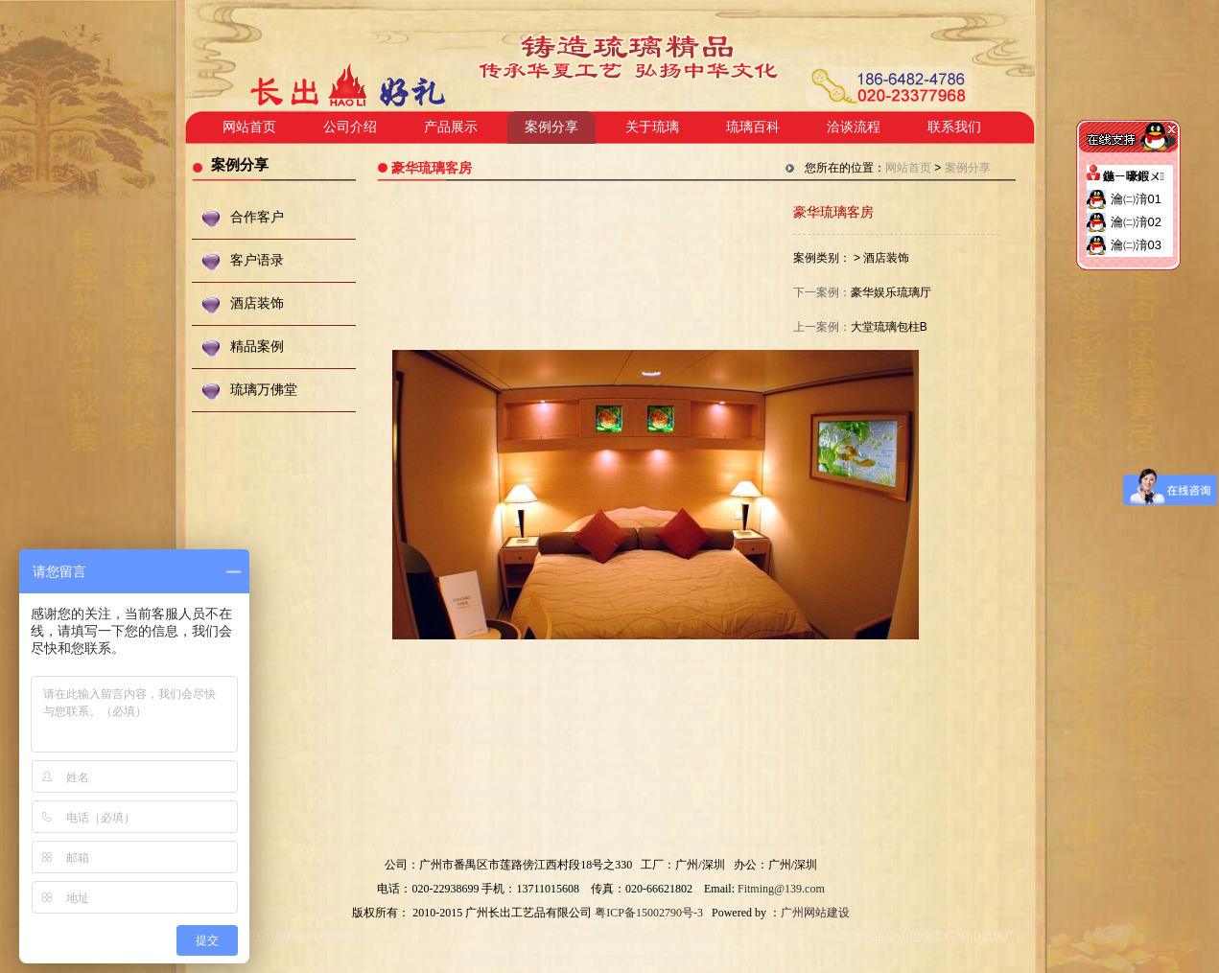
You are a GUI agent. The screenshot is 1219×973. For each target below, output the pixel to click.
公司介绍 (350, 127)
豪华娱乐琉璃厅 (891, 292)
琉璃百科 (753, 127)
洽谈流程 (853, 127)
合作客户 (257, 217)
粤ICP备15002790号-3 (649, 912)
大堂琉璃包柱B (889, 327)
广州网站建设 (815, 912)
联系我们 (954, 127)
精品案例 (257, 346)
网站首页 (249, 127)
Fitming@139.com (781, 888)
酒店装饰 (257, 303)
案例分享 (551, 127)
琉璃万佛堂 (263, 389)
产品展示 (451, 127)
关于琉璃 (652, 127)
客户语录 (257, 260)
